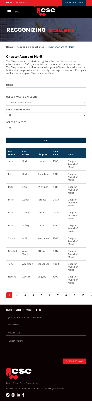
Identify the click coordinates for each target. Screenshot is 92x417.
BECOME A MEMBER (74, 3)
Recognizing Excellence (30, 46)
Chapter (42, 154)
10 (83, 295)
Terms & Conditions (29, 383)
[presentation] (30, 352)
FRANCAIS (21, 3)
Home (9, 46)
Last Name (25, 153)
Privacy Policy (12, 383)
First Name (11, 153)
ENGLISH (10, 3)
